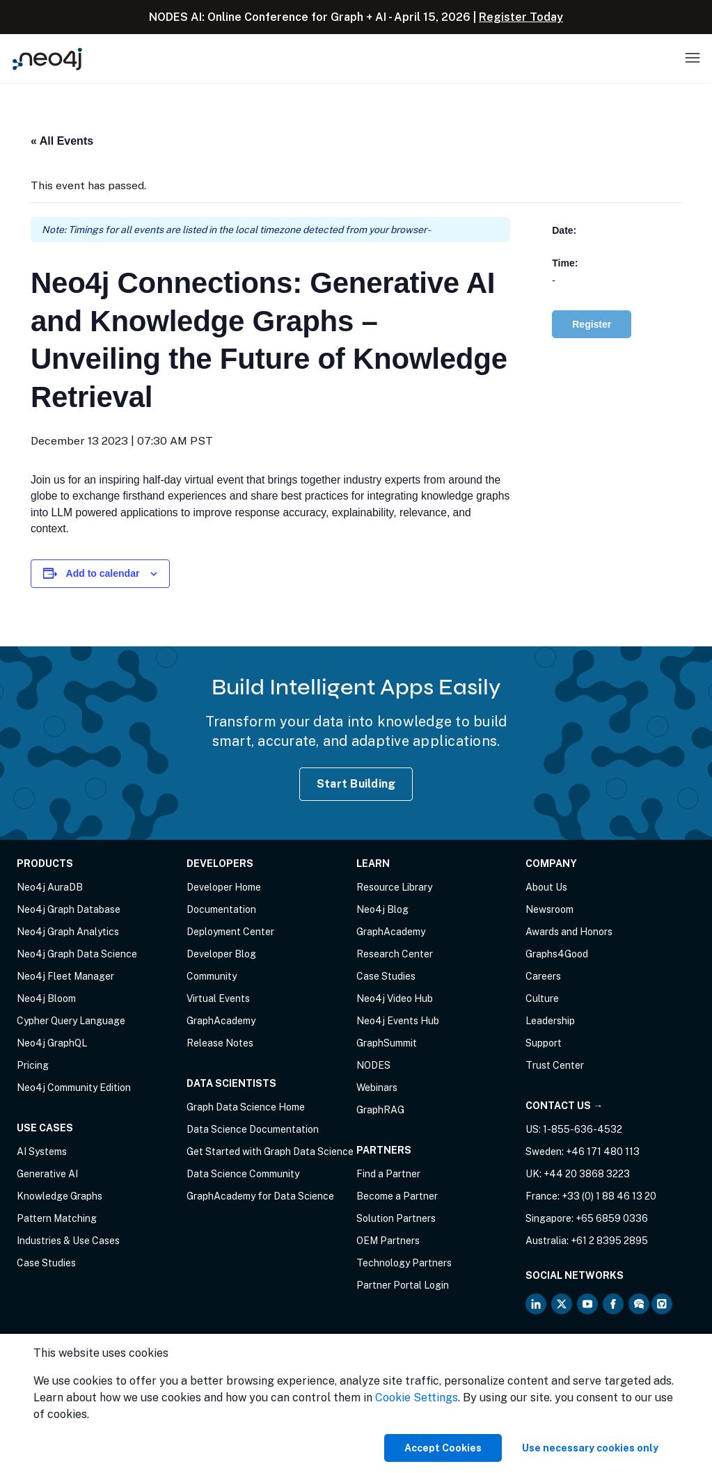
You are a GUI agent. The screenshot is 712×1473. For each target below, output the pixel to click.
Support (543, 1043)
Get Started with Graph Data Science (270, 1151)
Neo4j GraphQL (52, 1043)
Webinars (376, 1087)
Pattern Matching (57, 1218)
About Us (546, 887)
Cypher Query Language (71, 1020)
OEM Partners (388, 1240)
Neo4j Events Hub (397, 1020)
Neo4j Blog (382, 909)
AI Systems (42, 1151)
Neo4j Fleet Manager (65, 976)
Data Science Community (243, 1173)
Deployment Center (230, 931)
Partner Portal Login (402, 1285)
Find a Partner (388, 1173)
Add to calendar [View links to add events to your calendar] (103, 573)
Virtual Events (218, 998)
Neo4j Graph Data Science (77, 954)
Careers (543, 976)
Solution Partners (396, 1218)
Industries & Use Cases (68, 1240)
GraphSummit (386, 1043)
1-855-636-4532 (582, 1129)
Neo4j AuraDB (50, 887)
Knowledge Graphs (59, 1196)
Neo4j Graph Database (68, 909)
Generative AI (47, 1173)
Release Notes (220, 1043)
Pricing (33, 1065)
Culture (542, 998)
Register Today (521, 17)
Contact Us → (564, 1105)
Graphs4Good (556, 954)
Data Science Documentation (253, 1129)
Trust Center (554, 1065)
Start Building (356, 783)
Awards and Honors (568, 931)
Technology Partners (404, 1262)
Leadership (550, 1020)
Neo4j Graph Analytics (68, 931)
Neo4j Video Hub (394, 998)
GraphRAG (380, 1109)
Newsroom (549, 909)
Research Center (394, 954)
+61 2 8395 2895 (609, 1240)
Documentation (221, 909)
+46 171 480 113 (603, 1151)
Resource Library (394, 887)
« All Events (62, 141)
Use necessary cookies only (590, 1448)
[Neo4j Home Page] (47, 59)
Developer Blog (221, 954)
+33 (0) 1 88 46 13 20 (609, 1196)
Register (591, 324)
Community (212, 976)
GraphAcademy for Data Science (260, 1196)
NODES (373, 1065)
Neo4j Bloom (46, 998)
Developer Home (224, 887)
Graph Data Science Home (246, 1107)
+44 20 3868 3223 (587, 1173)
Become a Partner (397, 1196)
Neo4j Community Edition (74, 1087)
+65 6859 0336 (612, 1218)
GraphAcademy (221, 1020)
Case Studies (46, 1262)
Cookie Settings (416, 1397)
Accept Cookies (443, 1448)
